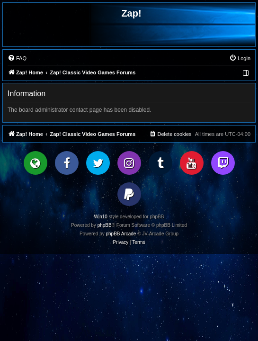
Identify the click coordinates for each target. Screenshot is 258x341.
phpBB (105, 225)
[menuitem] (17, 58)
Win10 (100, 216)
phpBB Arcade (121, 233)
